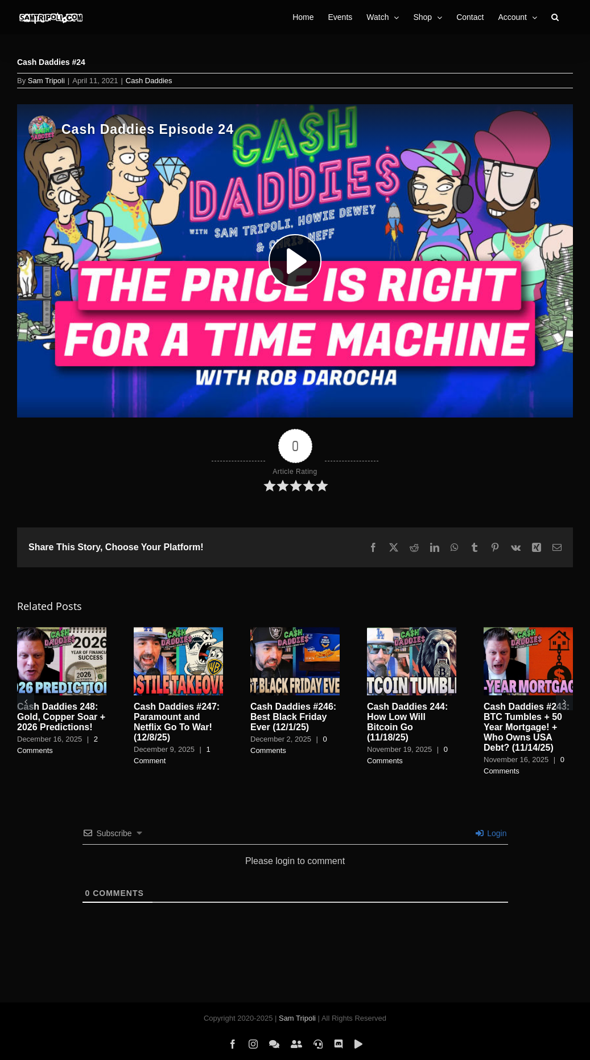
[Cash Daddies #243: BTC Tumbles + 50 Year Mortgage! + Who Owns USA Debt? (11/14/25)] (528, 632)
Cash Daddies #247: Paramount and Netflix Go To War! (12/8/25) (177, 722)
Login (491, 833)
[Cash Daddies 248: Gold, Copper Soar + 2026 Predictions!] (61, 632)
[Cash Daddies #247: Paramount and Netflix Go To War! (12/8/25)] (178, 632)
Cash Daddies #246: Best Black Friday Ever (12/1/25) (293, 717)
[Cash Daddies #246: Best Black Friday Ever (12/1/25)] (295, 632)
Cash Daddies (149, 80)
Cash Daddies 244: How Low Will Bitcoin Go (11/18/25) (407, 722)
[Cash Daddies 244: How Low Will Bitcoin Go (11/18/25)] (411, 632)
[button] (555, 17)
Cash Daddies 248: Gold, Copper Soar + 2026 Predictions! (61, 717)
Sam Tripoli (46, 80)
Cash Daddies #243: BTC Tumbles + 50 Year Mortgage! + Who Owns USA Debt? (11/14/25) (527, 727)
